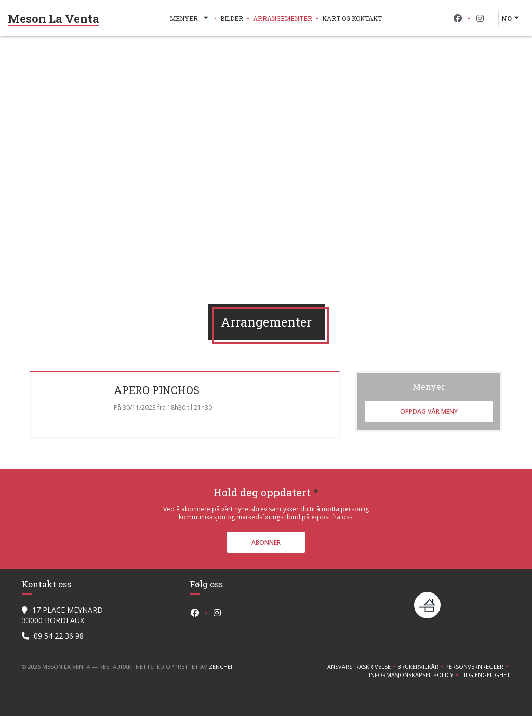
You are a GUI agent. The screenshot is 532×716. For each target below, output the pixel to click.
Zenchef (221, 666)
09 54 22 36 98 (59, 636)
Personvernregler (477, 667)
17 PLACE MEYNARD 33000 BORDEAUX (62, 615)
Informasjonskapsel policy (414, 675)
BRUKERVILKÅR (421, 667)
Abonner (266, 542)
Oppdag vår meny (429, 411)
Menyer (190, 18)
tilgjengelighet (485, 675)
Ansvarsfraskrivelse (362, 667)
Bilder (231, 18)
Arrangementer (282, 18)
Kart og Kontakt (352, 18)
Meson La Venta (53, 18)
